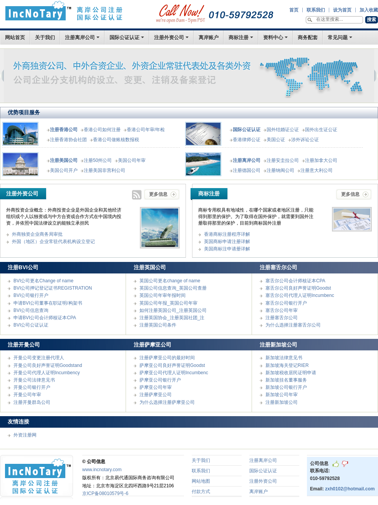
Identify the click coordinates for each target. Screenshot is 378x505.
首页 (64, 12)
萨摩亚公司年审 (155, 387)
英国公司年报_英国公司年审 (168, 303)
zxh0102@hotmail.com (350, 489)
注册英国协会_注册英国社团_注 (171, 317)
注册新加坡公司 (281, 402)
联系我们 (201, 470)
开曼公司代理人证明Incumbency (46, 372)
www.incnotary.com (101, 469)
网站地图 (201, 481)
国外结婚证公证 (283, 129)
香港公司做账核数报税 (116, 139)
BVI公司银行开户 (30, 295)
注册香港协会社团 (68, 139)
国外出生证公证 (321, 129)
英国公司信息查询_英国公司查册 (173, 288)
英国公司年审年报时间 (162, 295)
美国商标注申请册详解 (227, 249)
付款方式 (201, 491)
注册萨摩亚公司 (155, 394)
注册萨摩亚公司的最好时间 (167, 357)
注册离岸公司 (80, 37)
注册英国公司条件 (157, 325)
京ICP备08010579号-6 (105, 493)
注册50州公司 (98, 160)
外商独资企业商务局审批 (37, 234)
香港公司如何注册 (102, 129)
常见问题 (338, 37)
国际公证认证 (124, 37)
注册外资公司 (169, 37)
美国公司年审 (132, 160)
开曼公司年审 (27, 394)
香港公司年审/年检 (146, 129)
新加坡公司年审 (281, 394)
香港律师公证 (246, 139)
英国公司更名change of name (169, 280)
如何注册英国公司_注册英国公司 (173, 310)
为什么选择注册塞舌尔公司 (293, 325)
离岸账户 (209, 37)
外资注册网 (24, 435)
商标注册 (239, 37)
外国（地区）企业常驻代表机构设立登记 (53, 241)
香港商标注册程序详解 (227, 234)
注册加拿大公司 (321, 160)
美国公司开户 (64, 170)
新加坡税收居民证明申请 (290, 372)
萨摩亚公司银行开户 (160, 380)
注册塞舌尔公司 (281, 317)
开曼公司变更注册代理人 (38, 357)
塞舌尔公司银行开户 (286, 303)
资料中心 (273, 37)
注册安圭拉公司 (283, 160)
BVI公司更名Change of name (43, 280)
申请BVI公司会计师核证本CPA (44, 317)
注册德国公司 (246, 170)
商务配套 (308, 37)
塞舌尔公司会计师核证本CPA (295, 280)
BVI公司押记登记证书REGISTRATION (52, 288)
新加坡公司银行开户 (286, 387)
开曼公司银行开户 (31, 387)
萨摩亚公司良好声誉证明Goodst (172, 365)
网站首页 (15, 37)
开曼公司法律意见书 (34, 380)
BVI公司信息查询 (30, 310)
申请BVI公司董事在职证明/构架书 (47, 303)
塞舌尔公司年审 (281, 310)
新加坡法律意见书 (283, 357)
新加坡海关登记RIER (287, 365)
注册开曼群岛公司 (31, 402)
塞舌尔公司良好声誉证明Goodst (298, 288)
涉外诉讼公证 (305, 139)
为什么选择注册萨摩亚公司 (167, 402)
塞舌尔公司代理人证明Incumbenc (299, 295)
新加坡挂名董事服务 (286, 380)
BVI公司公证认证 (30, 325)
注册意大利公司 (316, 170)
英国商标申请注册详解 (227, 241)
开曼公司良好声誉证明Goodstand (47, 365)
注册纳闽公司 (280, 170)
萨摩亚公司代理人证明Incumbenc (173, 372)
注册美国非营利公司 (104, 170)
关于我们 (45, 37)
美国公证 (276, 139)
